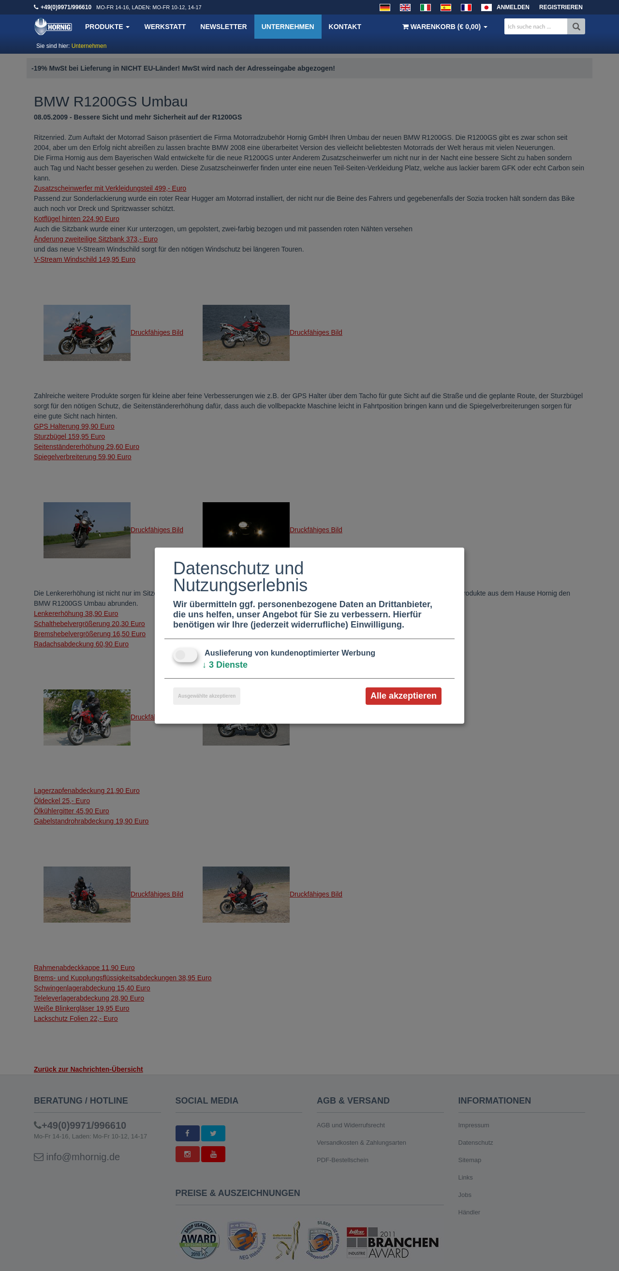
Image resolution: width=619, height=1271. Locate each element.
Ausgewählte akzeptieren (207, 696)
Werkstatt (165, 26)
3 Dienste (225, 665)
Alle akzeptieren (403, 696)
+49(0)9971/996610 (66, 7)
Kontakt (345, 26)
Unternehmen (288, 26)
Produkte (107, 26)
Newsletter (223, 26)
